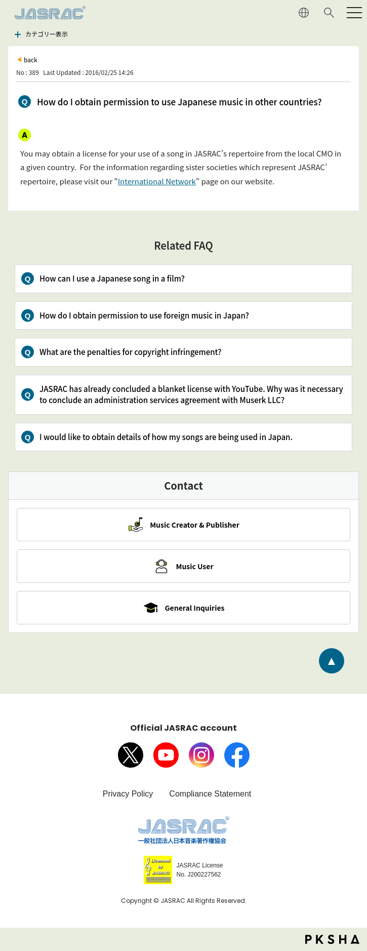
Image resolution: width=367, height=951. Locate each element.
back (30, 59)
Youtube (166, 755)
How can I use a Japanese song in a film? (112, 278)
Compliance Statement (210, 793)
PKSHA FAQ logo (332, 939)
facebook (237, 755)
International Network (157, 181)
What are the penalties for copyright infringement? (130, 351)
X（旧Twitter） (130, 755)
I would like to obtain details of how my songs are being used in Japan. (166, 436)
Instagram (201, 755)
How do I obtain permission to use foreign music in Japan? (144, 315)
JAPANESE (303, 12)
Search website (329, 12)
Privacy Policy (128, 793)
